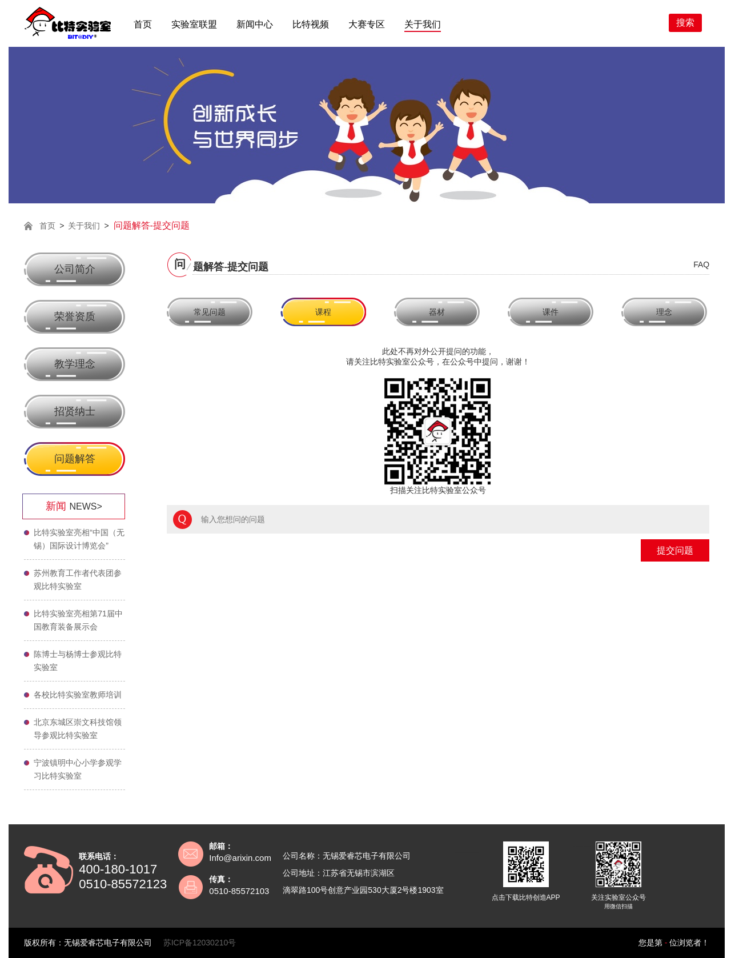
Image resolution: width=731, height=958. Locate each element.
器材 (437, 311)
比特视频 (310, 24)
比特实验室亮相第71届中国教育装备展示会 (78, 620)
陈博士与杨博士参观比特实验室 (78, 661)
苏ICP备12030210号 (199, 942)
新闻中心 (254, 24)
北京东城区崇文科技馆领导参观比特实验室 (78, 729)
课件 (551, 311)
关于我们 (422, 24)
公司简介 (74, 269)
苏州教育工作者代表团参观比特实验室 (78, 579)
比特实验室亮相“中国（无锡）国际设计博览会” (79, 539)
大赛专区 (366, 24)
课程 (323, 311)
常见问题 (210, 311)
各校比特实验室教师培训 (78, 694)
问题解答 (74, 458)
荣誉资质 (74, 316)
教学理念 (74, 364)
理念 (664, 311)
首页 (143, 24)
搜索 (685, 22)
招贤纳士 (74, 411)
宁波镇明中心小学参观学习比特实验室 (78, 769)
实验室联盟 (194, 24)
